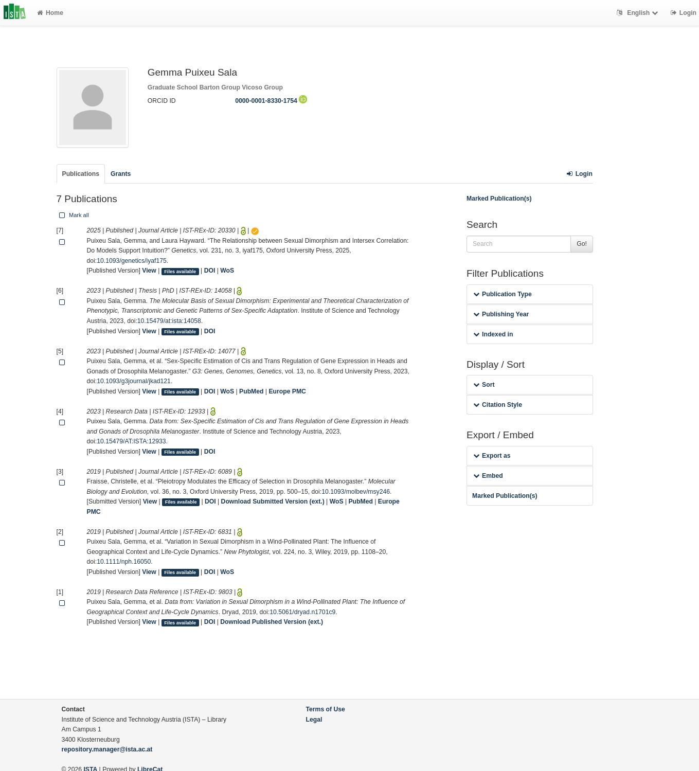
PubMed (251, 391)
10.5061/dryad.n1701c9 (302, 612)
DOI (210, 270)
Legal (314, 719)
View (149, 270)
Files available (180, 271)
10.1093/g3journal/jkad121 (134, 381)
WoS (227, 270)
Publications (80, 173)
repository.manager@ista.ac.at (107, 749)
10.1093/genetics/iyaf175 (132, 260)
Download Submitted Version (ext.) (273, 501)
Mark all (73, 215)
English (638, 12)
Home (50, 12)
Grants (121, 173)
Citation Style (497, 404)
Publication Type (502, 294)
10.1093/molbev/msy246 (355, 491)
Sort (483, 384)
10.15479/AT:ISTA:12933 (131, 441)
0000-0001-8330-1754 (271, 100)
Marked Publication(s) (499, 198)
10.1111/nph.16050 (124, 561)
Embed (488, 475)
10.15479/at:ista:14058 (169, 321)
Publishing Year (501, 314)
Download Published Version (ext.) (271, 621)
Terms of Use (325, 709)
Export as (492, 455)
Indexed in (493, 334)
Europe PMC (287, 391)
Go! (582, 243)
